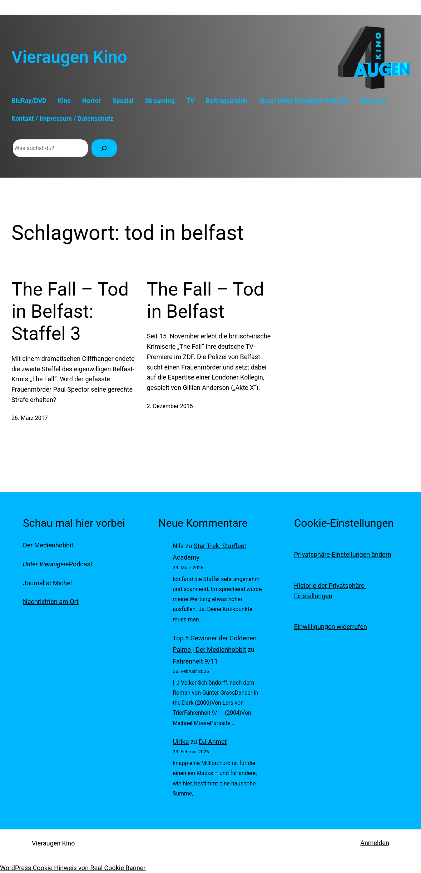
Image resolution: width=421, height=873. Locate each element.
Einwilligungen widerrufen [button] (330, 626)
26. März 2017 (29, 418)
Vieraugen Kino (69, 57)
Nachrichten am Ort (51, 601)
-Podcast (58, 564)
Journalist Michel (47, 583)
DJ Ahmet (213, 741)
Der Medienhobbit (48, 545)
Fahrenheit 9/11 (195, 661)
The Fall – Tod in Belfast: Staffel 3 (70, 311)
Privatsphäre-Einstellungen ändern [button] (342, 554)
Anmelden (374, 843)
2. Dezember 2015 (170, 406)
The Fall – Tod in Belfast (205, 300)
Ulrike (181, 741)
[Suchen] (104, 148)
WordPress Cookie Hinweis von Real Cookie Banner (72, 868)
